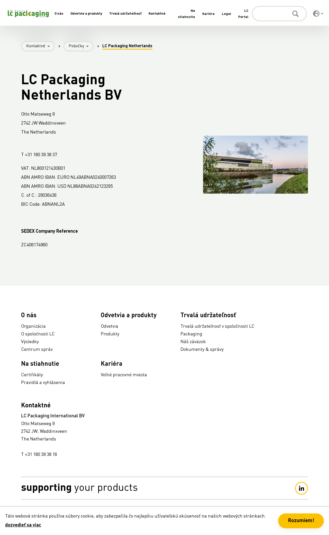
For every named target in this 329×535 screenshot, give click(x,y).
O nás (58, 13)
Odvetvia (109, 326)
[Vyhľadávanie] (279, 13)
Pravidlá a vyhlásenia (43, 382)
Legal (226, 14)
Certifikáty (32, 375)
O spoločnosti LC (38, 334)
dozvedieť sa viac (23, 525)
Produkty (110, 334)
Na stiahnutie (40, 364)
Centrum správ (37, 349)
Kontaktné (157, 13)
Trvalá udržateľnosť (125, 13)
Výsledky (30, 342)
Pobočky (81, 46)
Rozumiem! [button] (301, 520)
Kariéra (208, 14)
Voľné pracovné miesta (124, 375)
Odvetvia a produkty (86, 13)
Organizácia (33, 326)
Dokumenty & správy (202, 349)
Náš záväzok (193, 342)
